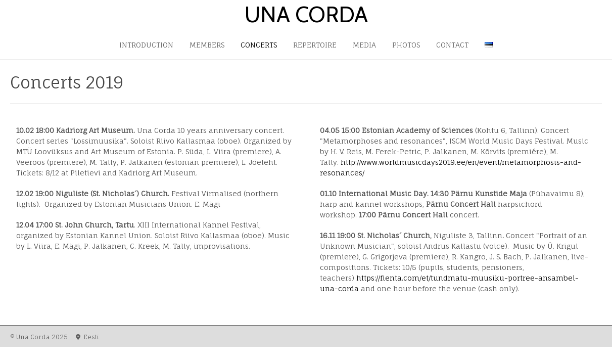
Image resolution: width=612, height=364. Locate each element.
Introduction (146, 44)
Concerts (259, 44)
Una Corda (306, 15)
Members (207, 44)
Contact (452, 44)
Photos (406, 44)
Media (364, 44)
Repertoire (315, 44)
